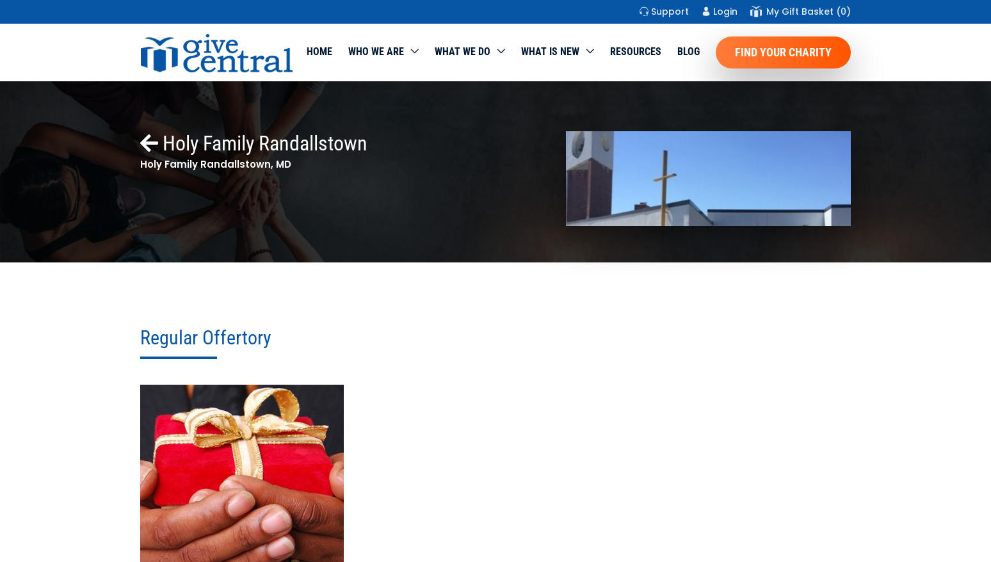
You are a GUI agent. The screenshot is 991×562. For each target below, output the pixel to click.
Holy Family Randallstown (253, 143)
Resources (635, 51)
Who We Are (376, 51)
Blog (688, 51)
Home (319, 51)
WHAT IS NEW (550, 51)
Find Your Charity (783, 52)
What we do (462, 51)
